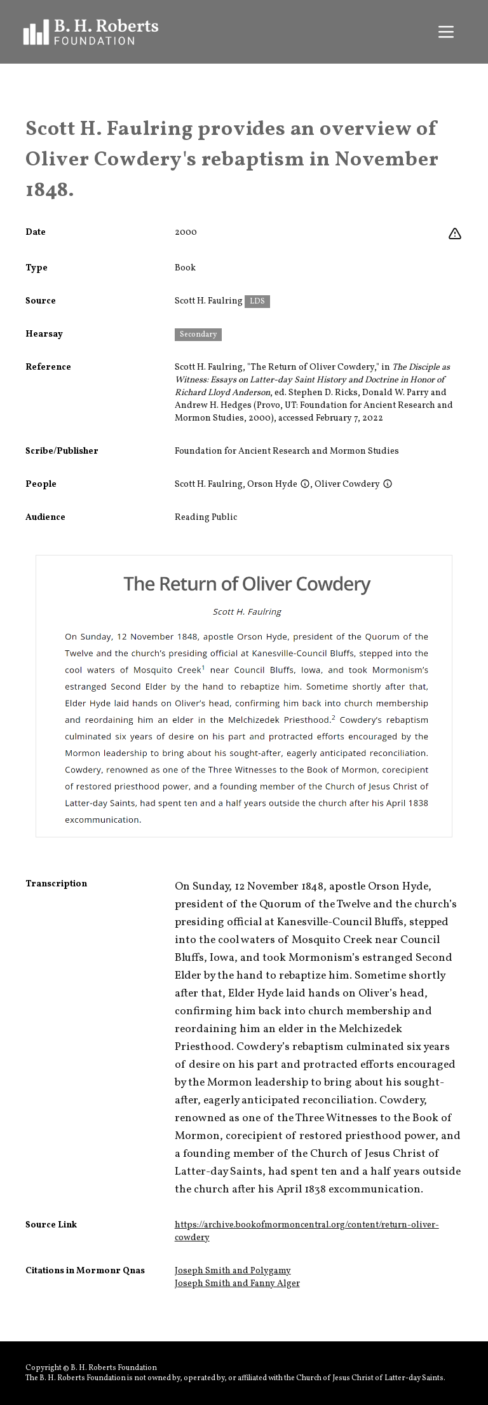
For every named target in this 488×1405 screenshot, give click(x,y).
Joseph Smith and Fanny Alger (237, 1284)
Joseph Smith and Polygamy (233, 1271)
